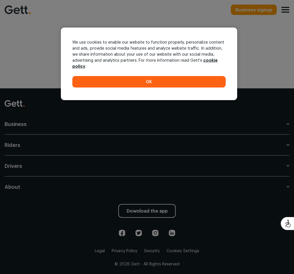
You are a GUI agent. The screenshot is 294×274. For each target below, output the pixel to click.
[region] (149, 64)
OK (149, 81)
